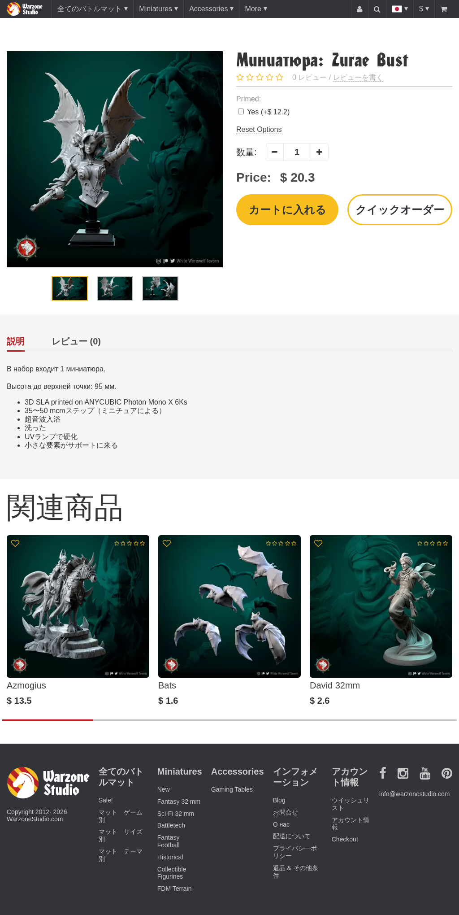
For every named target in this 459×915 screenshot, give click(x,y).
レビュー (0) (76, 341)
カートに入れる (287, 210)
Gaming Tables (232, 789)
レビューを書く (358, 77)
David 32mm (335, 685)
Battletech (171, 825)
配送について (292, 836)
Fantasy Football (168, 841)
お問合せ (285, 812)
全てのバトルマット (89, 9)
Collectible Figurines (171, 873)
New (163, 789)
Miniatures (155, 9)
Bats (167, 685)
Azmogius (26, 685)
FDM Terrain (174, 888)
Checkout (345, 839)
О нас (281, 824)
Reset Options (258, 129)
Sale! (106, 800)
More (253, 9)
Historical (170, 857)
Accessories (208, 9)
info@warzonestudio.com (414, 793)
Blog (279, 800)
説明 (16, 341)
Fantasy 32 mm (178, 801)
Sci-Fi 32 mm (175, 813)
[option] (115, 159)
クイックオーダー (399, 210)
